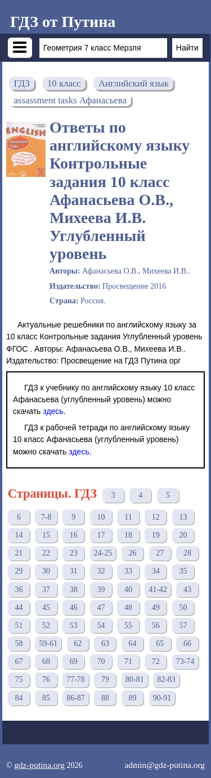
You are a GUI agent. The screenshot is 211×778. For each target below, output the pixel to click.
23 (74, 553)
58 (19, 643)
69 (74, 661)
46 (74, 607)
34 (156, 571)
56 (156, 625)
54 (101, 625)
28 (187, 553)
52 (46, 625)
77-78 (75, 679)
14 (19, 535)
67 (19, 661)
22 (46, 553)
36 (19, 589)
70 (101, 661)
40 (128, 589)
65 (160, 643)
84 (19, 698)
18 (128, 535)
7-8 (46, 517)
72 (156, 661)
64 (133, 643)
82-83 (166, 679)
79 (105, 679)
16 (74, 535)
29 (19, 571)
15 (46, 535)
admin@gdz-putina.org (164, 765)
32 (101, 571)
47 (101, 607)
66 (187, 643)
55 (128, 625)
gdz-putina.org (39, 765)
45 (46, 607)
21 (19, 553)
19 (156, 535)
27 (160, 553)
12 (156, 517)
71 (128, 661)
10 (101, 517)
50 (183, 607)
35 (183, 571)
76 (46, 679)
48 (128, 607)
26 (133, 553)
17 (101, 535)
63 (105, 643)
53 (74, 625)
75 (19, 679)
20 (183, 535)
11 (128, 517)
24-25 (103, 553)
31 (74, 571)
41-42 (158, 589)
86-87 (75, 698)
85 (46, 698)
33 (128, 571)
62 (78, 643)
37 (46, 589)
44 (19, 607)
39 (101, 589)
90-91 (162, 698)
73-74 (185, 661)
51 (19, 625)
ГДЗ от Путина (62, 21)
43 (187, 589)
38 (74, 589)
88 (105, 698)
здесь (53, 411)
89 (133, 698)
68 (46, 661)
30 (46, 571)
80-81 (134, 679)
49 (156, 607)
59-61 (48, 643)
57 (183, 625)
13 (183, 517)
